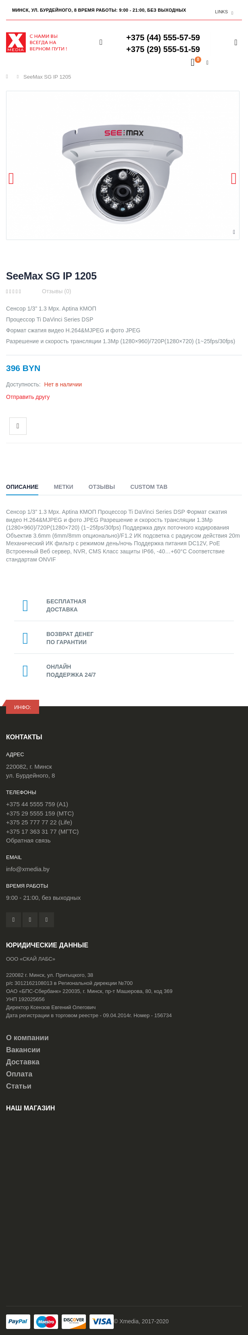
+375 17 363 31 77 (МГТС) (42, 831)
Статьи (18, 1086)
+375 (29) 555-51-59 (163, 49)
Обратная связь (28, 840)
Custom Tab (148, 487)
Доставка (23, 1062)
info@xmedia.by (28, 869)
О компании (27, 1038)
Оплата (19, 1074)
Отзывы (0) (56, 291)
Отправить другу (28, 397)
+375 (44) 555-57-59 (163, 37)
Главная (9, 77)
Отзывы (102, 487)
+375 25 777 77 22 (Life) (39, 822)
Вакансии (23, 1050)
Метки (63, 487)
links (221, 11)
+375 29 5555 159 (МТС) (40, 813)
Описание (22, 487)
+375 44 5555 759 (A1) (37, 804)
